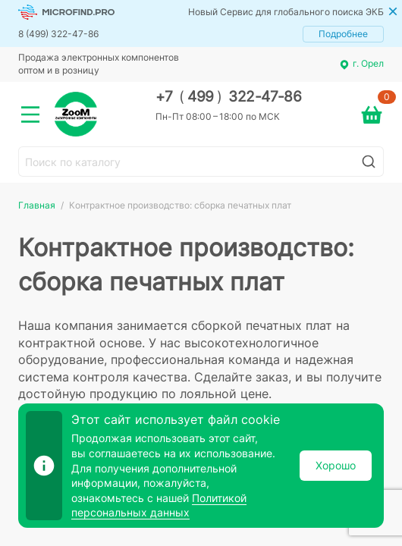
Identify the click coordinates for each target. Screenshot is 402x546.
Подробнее (343, 33)
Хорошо (336, 465)
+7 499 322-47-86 (228, 96)
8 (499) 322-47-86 (58, 33)
